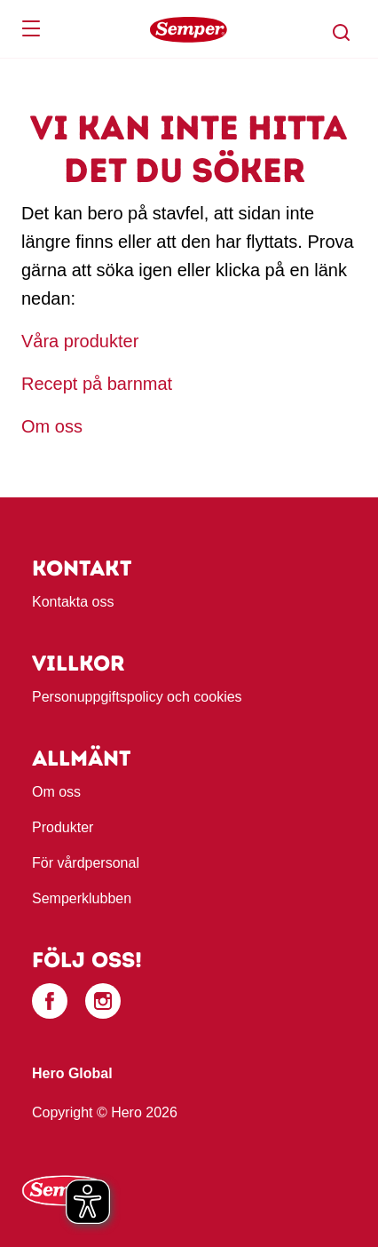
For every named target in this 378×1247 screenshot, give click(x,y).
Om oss (52, 426)
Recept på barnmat (96, 383)
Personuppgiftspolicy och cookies (137, 696)
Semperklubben (81, 898)
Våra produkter (82, 341)
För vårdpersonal (85, 862)
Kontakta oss (73, 601)
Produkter (62, 827)
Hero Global (72, 1073)
